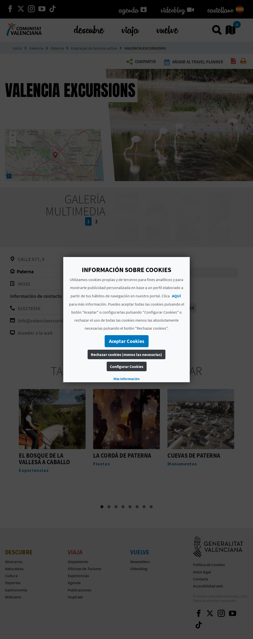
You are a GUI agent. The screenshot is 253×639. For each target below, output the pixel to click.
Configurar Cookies (126, 366)
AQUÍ (176, 295)
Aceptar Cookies (126, 341)
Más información (126, 378)
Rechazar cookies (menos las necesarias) (126, 354)
